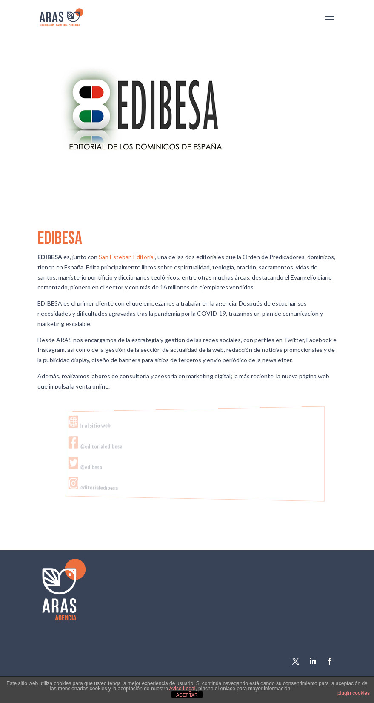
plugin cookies (353, 693)
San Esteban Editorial (127, 256)
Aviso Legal (182, 689)
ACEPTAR (187, 694)
